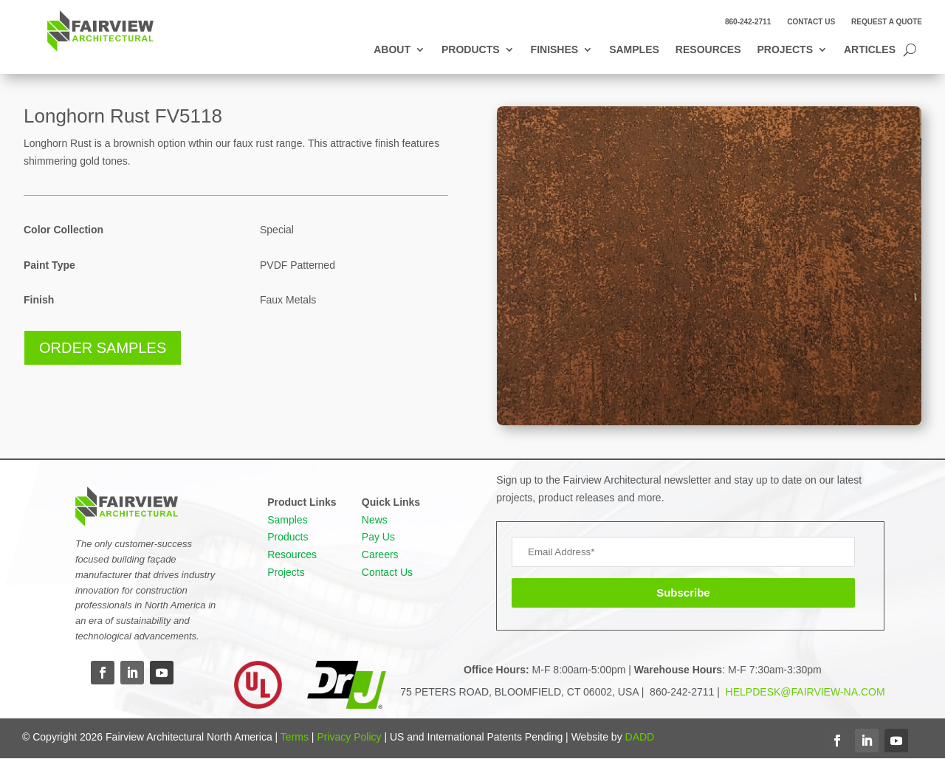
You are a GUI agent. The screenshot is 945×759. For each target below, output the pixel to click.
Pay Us (378, 537)
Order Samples (102, 348)
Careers (380, 554)
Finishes (555, 49)
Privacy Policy (349, 737)
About (392, 49)
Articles (870, 49)
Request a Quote (886, 22)
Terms (295, 737)
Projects (785, 49)
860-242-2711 (748, 22)
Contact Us (811, 22)
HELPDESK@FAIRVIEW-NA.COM (804, 692)
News (375, 520)
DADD (640, 737)
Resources (708, 49)
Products (470, 49)
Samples (634, 49)
